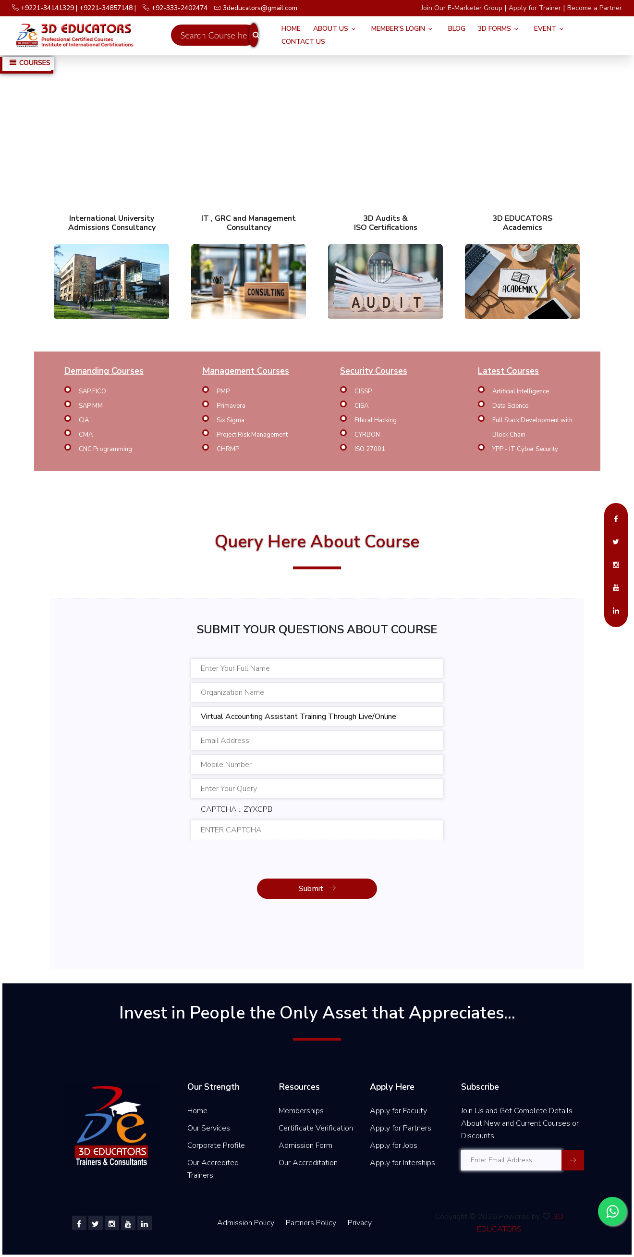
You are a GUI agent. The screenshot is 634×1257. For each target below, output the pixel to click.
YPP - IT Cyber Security (525, 449)
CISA (361, 406)
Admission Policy (245, 1223)
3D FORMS (494, 28)
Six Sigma (230, 420)
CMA (86, 434)
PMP (223, 391)
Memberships (301, 1111)
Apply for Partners (400, 1128)
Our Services (208, 1128)
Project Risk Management (252, 434)
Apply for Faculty (398, 1111)
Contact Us (303, 41)
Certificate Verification (316, 1128)
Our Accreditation (308, 1162)
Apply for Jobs (393, 1145)
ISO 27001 (369, 449)
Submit (317, 888)
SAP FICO (92, 391)
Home (291, 28)
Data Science (510, 406)
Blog (456, 28)
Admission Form (305, 1145)
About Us (330, 28)
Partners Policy (312, 1223)
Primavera (231, 406)
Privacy (360, 1223)
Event (545, 28)
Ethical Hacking (375, 420)
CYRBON (367, 434)
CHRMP (228, 449)
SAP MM (91, 406)
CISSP (363, 391)
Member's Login (398, 28)
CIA (84, 420)
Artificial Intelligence (520, 391)
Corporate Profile (216, 1145)
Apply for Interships (402, 1162)
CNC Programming (105, 449)
